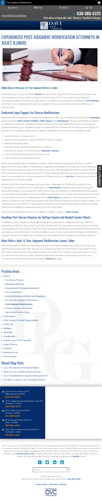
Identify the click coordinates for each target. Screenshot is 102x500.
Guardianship (9, 336)
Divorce (6, 276)
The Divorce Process (14, 280)
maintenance (63, 121)
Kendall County (23, 454)
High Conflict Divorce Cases (17, 312)
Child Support (9, 316)
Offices (63, 8)
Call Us (12, 8)
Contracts (7, 348)
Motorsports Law (10, 352)
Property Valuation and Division (18, 308)
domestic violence (50, 151)
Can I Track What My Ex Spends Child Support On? (25, 376)
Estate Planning (10, 344)
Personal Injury (9, 356)
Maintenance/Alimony (14, 284)
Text (90, 8)
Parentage (7, 332)
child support (46, 121)
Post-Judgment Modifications (19, 304)
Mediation (7, 328)
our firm (70, 176)
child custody (23, 121)
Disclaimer (53, 484)
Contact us (50, 259)
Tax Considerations (13, 292)
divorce (38, 94)
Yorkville (75, 456)
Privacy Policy (41, 484)
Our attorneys (92, 101)
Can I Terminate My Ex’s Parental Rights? (21, 368)
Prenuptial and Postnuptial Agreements (22, 288)
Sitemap (63, 484)
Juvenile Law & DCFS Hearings (17, 340)
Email (38, 8)
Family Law (8, 324)
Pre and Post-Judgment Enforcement (21, 300)
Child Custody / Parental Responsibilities (20, 320)
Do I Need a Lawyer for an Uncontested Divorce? (24, 380)
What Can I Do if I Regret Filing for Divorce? (22, 372)
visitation (34, 121)
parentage (95, 118)
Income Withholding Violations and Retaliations (25, 296)
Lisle (32, 454)
